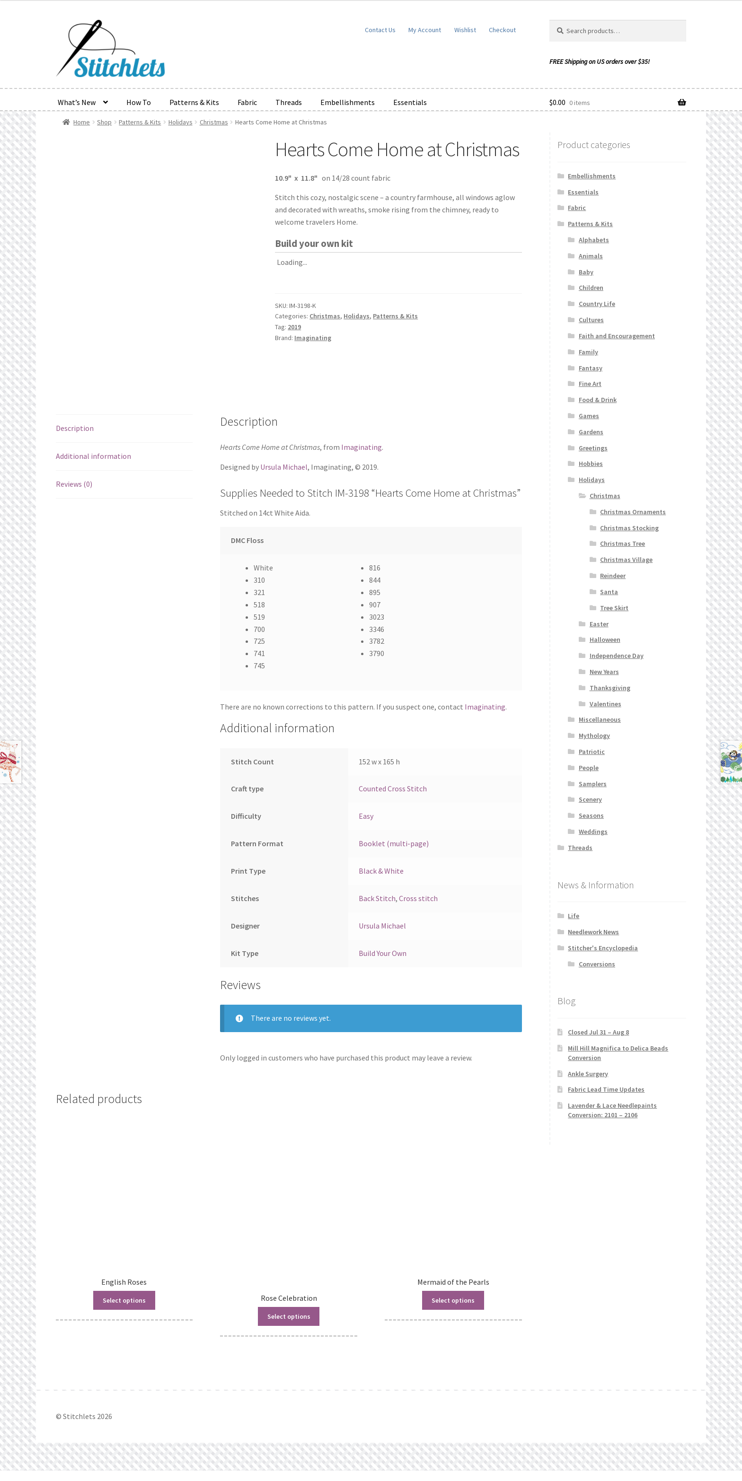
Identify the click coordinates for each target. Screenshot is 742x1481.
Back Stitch (377, 908)
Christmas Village (626, 559)
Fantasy (590, 368)
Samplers (593, 784)
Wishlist (465, 30)
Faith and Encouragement (617, 336)
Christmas (214, 122)
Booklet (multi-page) (394, 854)
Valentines (605, 704)
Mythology (594, 735)
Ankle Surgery (588, 1073)
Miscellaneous (600, 719)
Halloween (605, 639)
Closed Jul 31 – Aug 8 (598, 1032)
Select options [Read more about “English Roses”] (124, 1310)
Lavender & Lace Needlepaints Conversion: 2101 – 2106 (612, 1110)
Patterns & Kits (194, 102)
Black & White (381, 880)
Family (588, 352)
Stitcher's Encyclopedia (603, 948)
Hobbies (591, 463)
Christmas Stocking (629, 528)
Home (81, 122)
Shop (104, 122)
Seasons (591, 815)
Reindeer (613, 575)
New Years (604, 671)
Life (573, 915)
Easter (599, 624)
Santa (609, 591)
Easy (366, 826)
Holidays (180, 122)
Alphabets (594, 240)
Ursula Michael (284, 477)
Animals (591, 256)
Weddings (593, 831)
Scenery (590, 799)
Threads (288, 102)
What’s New (77, 102)
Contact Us (380, 30)
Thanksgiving (610, 688)
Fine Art (590, 383)
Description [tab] (75, 438)
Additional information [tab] (93, 466)
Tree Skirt (614, 608)
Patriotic (592, 751)
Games (589, 416)
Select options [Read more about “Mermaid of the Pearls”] (453, 1310)
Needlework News (593, 932)
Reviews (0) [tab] (74, 494)
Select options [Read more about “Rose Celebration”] (288, 1327)
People (589, 767)
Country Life (597, 303)
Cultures (591, 319)
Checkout (502, 30)
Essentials (410, 102)
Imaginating (312, 337)
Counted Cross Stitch (393, 799)
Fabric (247, 102)
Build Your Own (382, 963)
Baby (586, 272)
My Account (424, 30)
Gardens (591, 432)
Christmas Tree (622, 543)
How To (138, 102)
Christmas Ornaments (633, 512)
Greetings (593, 448)
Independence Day (617, 655)
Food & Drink (598, 399)
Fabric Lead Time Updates (606, 1089)
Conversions (597, 964)
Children (591, 287)
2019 (294, 327)
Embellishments (347, 102)
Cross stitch (418, 908)
